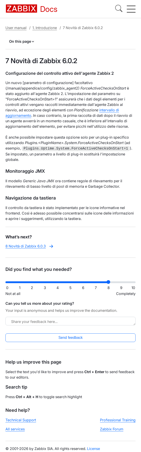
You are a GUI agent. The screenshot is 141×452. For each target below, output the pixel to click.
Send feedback (70, 337)
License (93, 448)
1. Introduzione (44, 27)
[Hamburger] (131, 9)
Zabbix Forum (111, 428)
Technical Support (20, 419)
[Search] (118, 9)
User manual (16, 27)
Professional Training (118, 419)
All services (15, 428)
